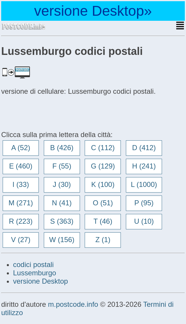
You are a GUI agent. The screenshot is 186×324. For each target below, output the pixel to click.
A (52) (20, 148)
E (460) (21, 166)
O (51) (103, 203)
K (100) (103, 184)
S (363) (61, 221)
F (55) (61, 166)
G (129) (103, 166)
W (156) (61, 240)
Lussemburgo (34, 273)
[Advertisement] (48, 112)
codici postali (33, 265)
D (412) (144, 148)
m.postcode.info (73, 304)
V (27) (20, 240)
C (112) (103, 148)
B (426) (61, 148)
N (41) (62, 203)
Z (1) (102, 240)
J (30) (62, 184)
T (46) (103, 221)
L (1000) (144, 184)
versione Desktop (40, 281)
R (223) (21, 221)
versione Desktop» (93, 11)
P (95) (144, 203)
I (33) (20, 184)
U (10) (144, 221)
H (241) (144, 166)
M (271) (21, 203)
